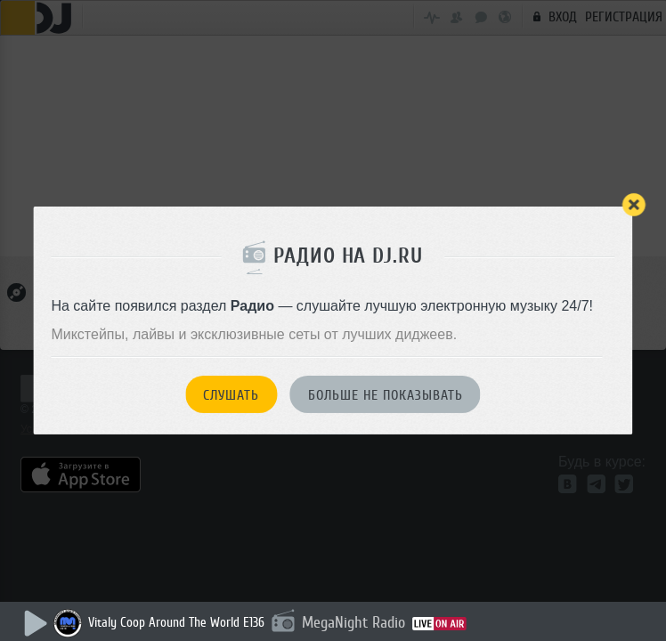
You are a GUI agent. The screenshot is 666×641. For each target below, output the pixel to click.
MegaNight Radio (353, 622)
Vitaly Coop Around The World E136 (176, 622)
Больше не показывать (385, 395)
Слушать (231, 395)
